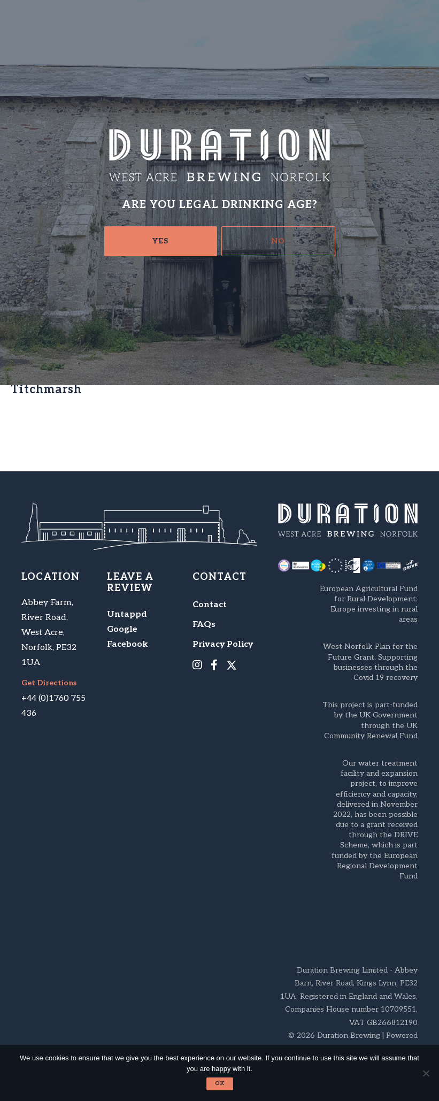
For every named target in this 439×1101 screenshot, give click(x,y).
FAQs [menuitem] (203, 625)
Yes (160, 241)
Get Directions (48, 683)
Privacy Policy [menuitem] (222, 644)
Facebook (127, 644)
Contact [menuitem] (209, 605)
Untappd (127, 614)
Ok (220, 1083)
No (278, 241)
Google (122, 629)
